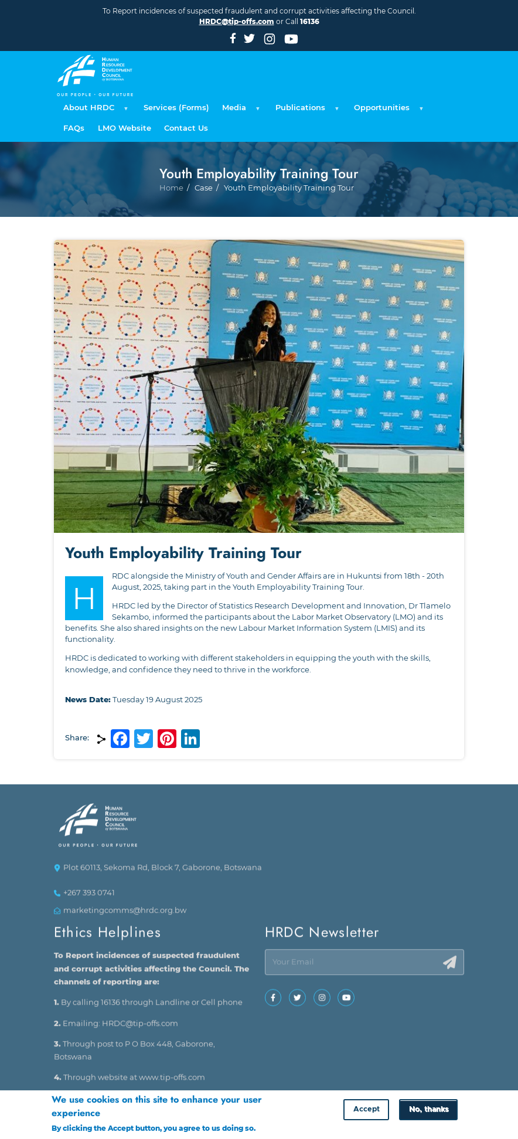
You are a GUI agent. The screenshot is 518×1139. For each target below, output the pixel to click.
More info (275, 1128)
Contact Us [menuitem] (186, 128)
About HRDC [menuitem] (94, 110)
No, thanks (428, 1110)
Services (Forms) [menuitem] (176, 107)
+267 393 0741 (89, 897)
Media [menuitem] (239, 110)
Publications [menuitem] (305, 110)
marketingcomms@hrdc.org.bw (124, 915)
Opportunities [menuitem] (387, 110)
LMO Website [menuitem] (124, 128)
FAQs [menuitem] (73, 128)
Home (171, 212)
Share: (77, 737)
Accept (366, 1110)
